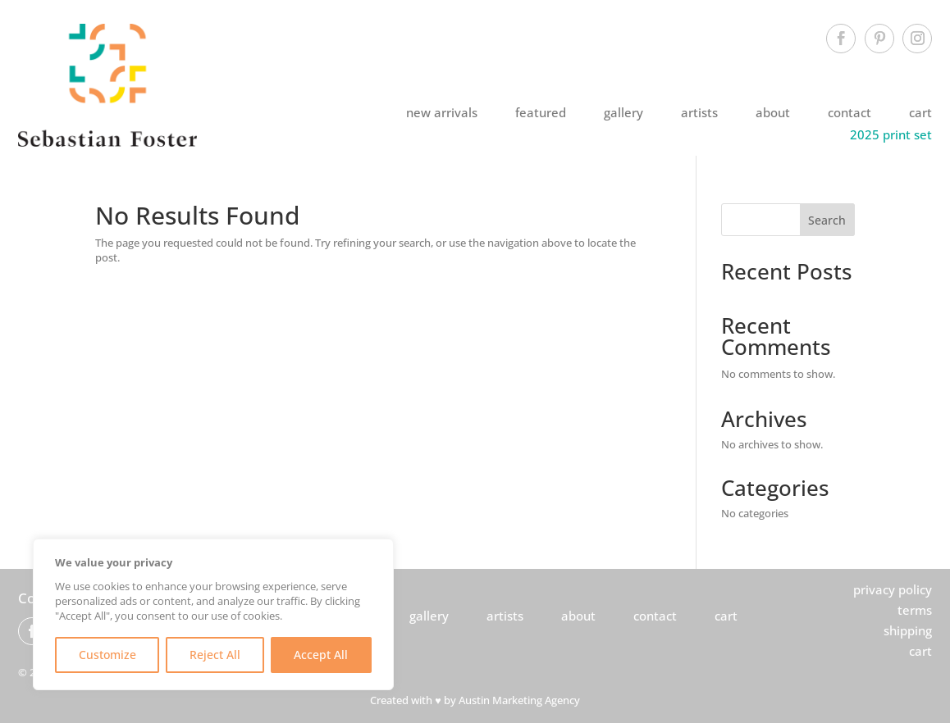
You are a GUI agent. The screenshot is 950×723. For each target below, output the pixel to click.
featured (540, 112)
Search (827, 220)
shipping (908, 630)
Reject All (215, 654)
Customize (107, 654)
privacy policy (892, 589)
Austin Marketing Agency (519, 700)
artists (699, 112)
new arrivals (441, 112)
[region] (213, 614)
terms (914, 610)
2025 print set (891, 134)
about (773, 112)
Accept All (321, 654)
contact (849, 112)
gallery (623, 112)
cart (920, 112)
